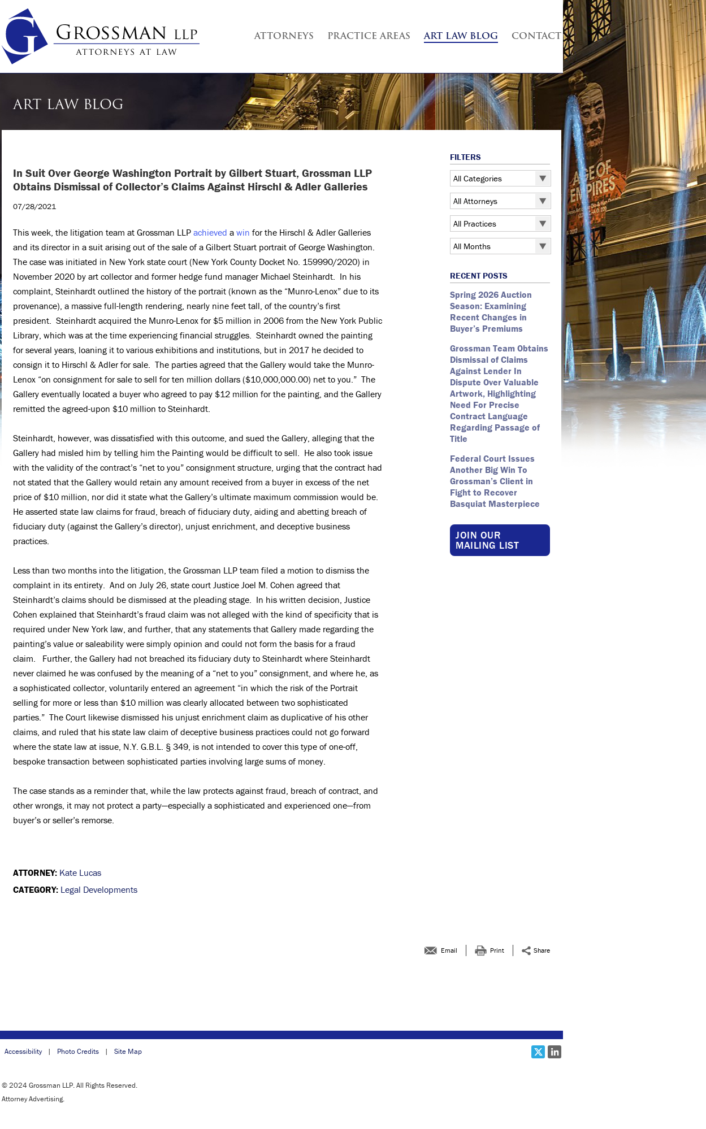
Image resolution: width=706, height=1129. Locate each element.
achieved (210, 232)
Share (542, 950)
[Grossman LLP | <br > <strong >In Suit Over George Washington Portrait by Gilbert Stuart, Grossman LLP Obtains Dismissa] (101, 36)
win (243, 232)
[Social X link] (538, 1051)
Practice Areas (368, 37)
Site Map (128, 1051)
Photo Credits (78, 1051)
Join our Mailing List (487, 540)
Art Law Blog (461, 37)
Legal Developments (98, 889)
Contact (536, 37)
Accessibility (23, 1051)
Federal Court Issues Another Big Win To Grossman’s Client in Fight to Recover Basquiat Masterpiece (496, 481)
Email (449, 950)
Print (497, 950)
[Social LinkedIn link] (554, 1051)
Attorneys (284, 37)
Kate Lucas (80, 872)
